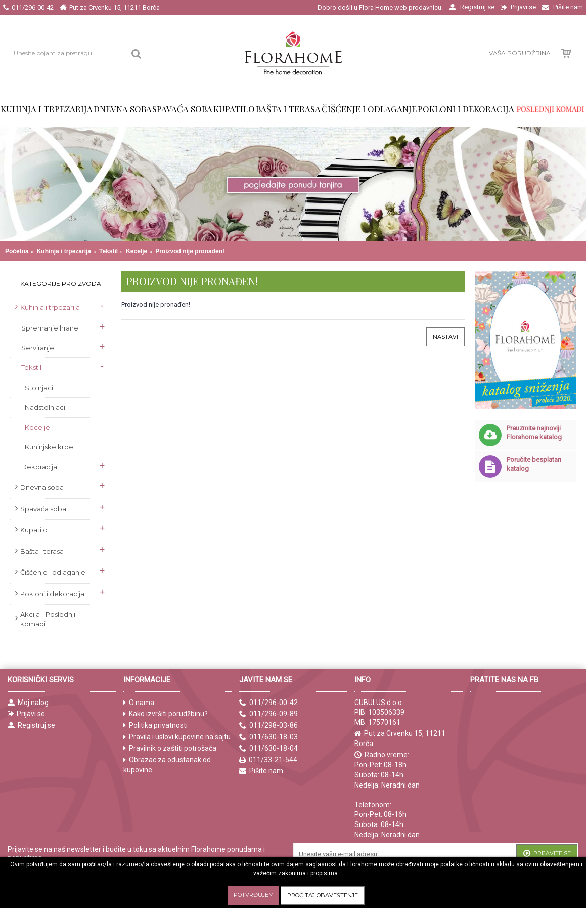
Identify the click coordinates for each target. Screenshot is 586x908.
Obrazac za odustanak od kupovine (167, 765)
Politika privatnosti (155, 725)
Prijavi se (26, 714)
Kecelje (136, 251)
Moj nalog (28, 702)
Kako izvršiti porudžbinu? (165, 714)
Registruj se (31, 725)
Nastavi (445, 336)
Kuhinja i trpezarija (64, 251)
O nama (138, 702)
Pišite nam (261, 771)
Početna (17, 251)
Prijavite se (547, 854)
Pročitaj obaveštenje (322, 895)
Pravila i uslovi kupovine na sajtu (177, 737)
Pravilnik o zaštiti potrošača (169, 748)
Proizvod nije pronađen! (189, 251)
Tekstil (108, 251)
